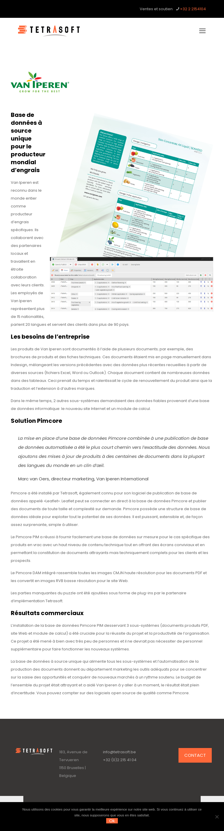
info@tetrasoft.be (119, 752)
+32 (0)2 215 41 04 (119, 760)
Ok (112, 820)
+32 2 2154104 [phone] (193, 9)
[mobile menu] (202, 31)
